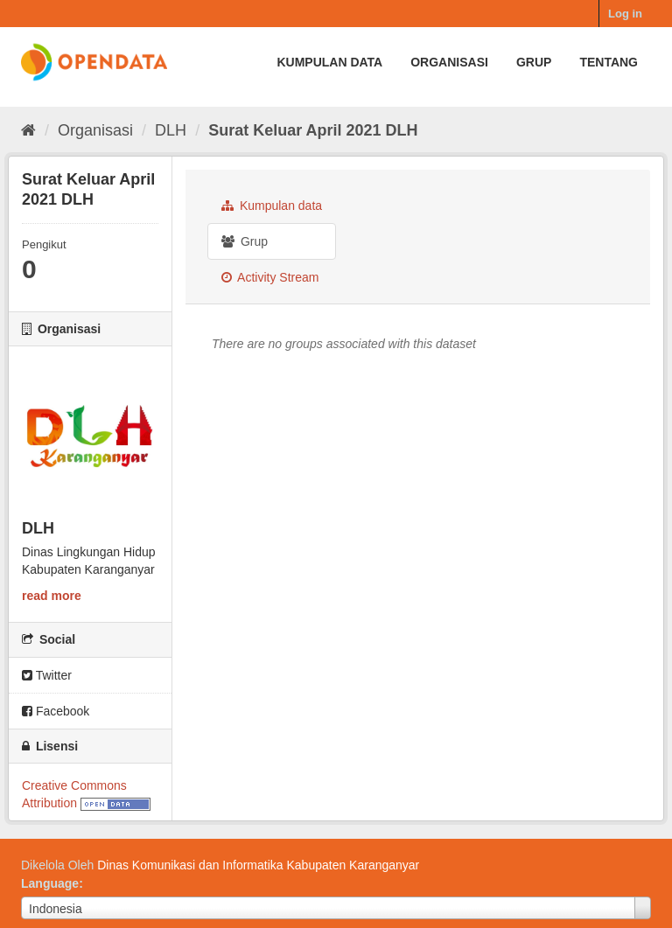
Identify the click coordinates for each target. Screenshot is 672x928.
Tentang (608, 62)
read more (51, 596)
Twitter (47, 675)
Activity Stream (269, 277)
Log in (625, 13)
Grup (533, 62)
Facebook (55, 711)
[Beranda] (28, 130)
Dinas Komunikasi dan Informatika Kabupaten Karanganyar (258, 865)
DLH (170, 130)
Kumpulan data (329, 62)
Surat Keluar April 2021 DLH (312, 130)
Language (50, 883)
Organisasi (449, 62)
